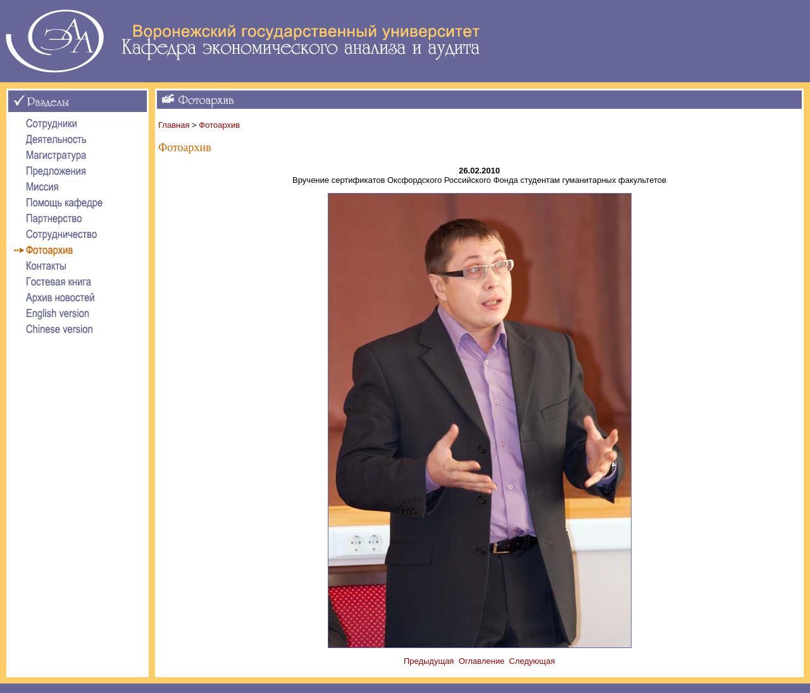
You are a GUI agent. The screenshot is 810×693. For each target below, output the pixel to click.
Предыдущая (429, 661)
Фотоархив (219, 125)
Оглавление (481, 661)
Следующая (532, 661)
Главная (173, 125)
